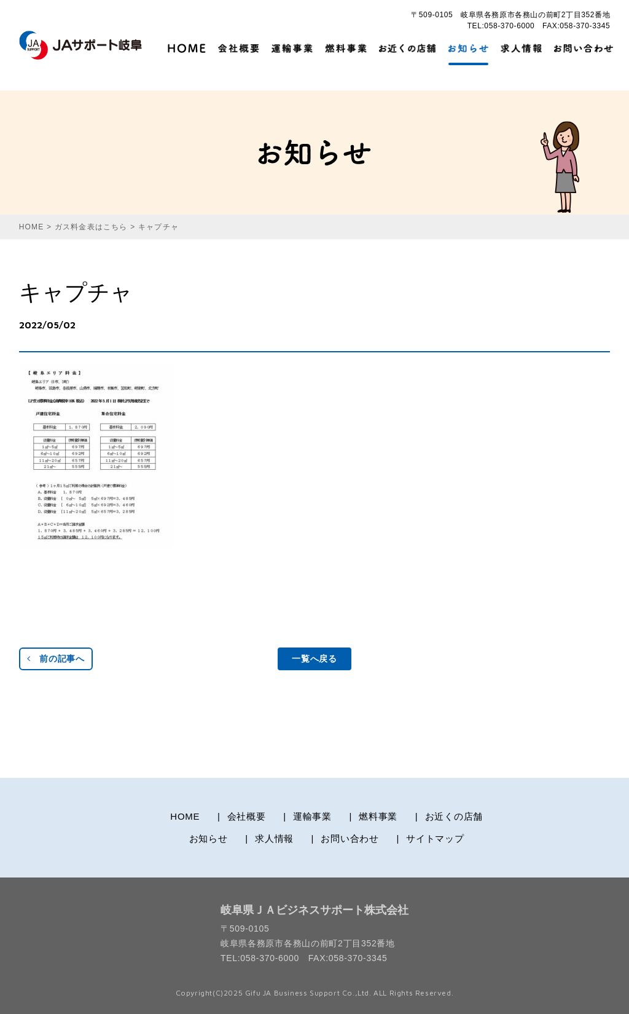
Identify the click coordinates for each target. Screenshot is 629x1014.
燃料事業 (378, 816)
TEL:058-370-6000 (501, 26)
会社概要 (246, 816)
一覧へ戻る (314, 658)
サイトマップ (435, 838)
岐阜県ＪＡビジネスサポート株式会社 (314, 910)
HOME (185, 816)
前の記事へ (56, 658)
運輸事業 (312, 816)
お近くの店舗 (454, 816)
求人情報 (274, 838)
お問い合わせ (350, 838)
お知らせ (208, 838)
